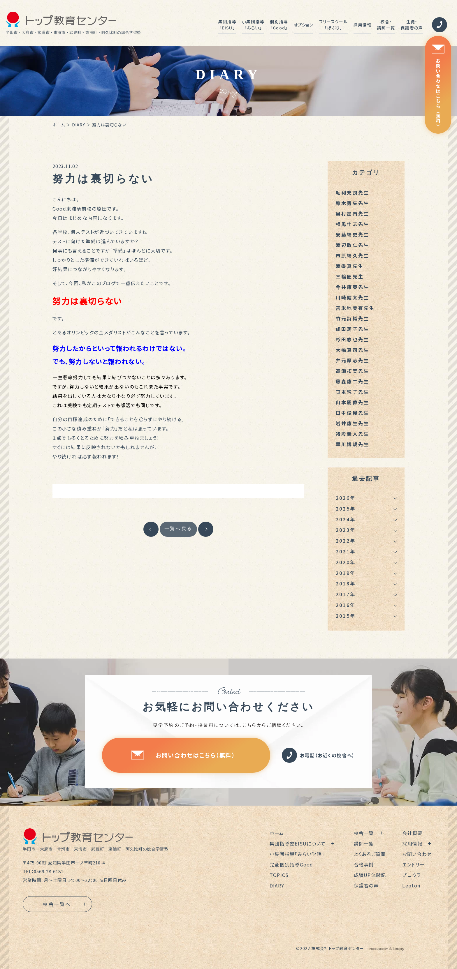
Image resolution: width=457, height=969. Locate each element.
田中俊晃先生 (352, 412)
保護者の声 (366, 885)
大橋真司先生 (352, 349)
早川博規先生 (352, 444)
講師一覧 (364, 843)
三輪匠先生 (350, 276)
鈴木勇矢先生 (352, 203)
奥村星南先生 (352, 213)
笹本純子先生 (352, 391)
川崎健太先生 (352, 297)
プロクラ (411, 874)
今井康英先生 (352, 286)
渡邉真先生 (350, 265)
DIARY (78, 125)
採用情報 (362, 25)
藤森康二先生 (352, 381)
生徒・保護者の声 (412, 25)
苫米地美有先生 (355, 307)
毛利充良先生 (352, 192)
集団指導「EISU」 (227, 25)
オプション (303, 25)
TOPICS (279, 874)
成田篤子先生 (352, 328)
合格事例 (364, 864)
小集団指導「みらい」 (253, 25)
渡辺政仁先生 (352, 244)
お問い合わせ (417, 853)
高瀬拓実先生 (352, 370)
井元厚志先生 (352, 360)
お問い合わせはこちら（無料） (438, 87)
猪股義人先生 (352, 433)
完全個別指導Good (291, 864)
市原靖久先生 (352, 255)
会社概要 (412, 832)
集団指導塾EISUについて (298, 843)
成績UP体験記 (370, 874)
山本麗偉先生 (352, 402)
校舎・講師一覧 (386, 25)
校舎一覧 (364, 832)
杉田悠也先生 (352, 339)
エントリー (413, 864)
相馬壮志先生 (352, 223)
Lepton (411, 885)
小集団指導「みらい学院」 (297, 853)
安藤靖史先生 (352, 234)
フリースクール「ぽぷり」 (333, 25)
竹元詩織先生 (352, 318)
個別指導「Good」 (279, 25)
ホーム (58, 125)
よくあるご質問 (370, 853)
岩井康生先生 (352, 423)
